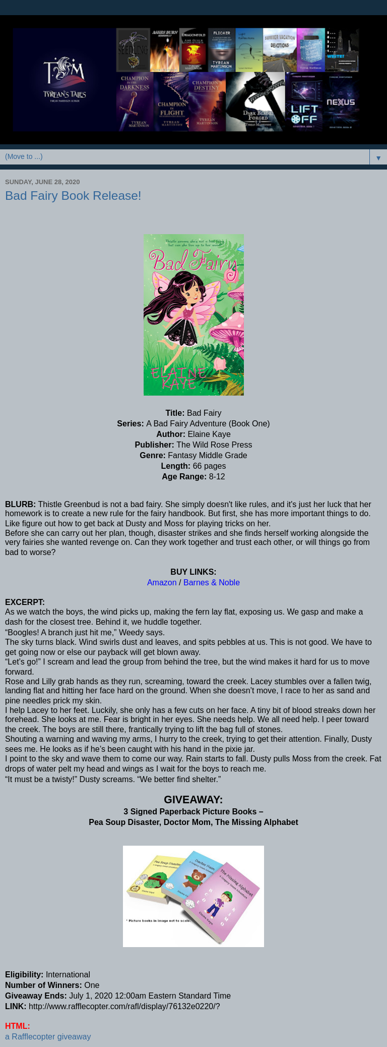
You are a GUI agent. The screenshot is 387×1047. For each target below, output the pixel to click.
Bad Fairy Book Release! (73, 195)
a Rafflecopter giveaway (48, 1036)
